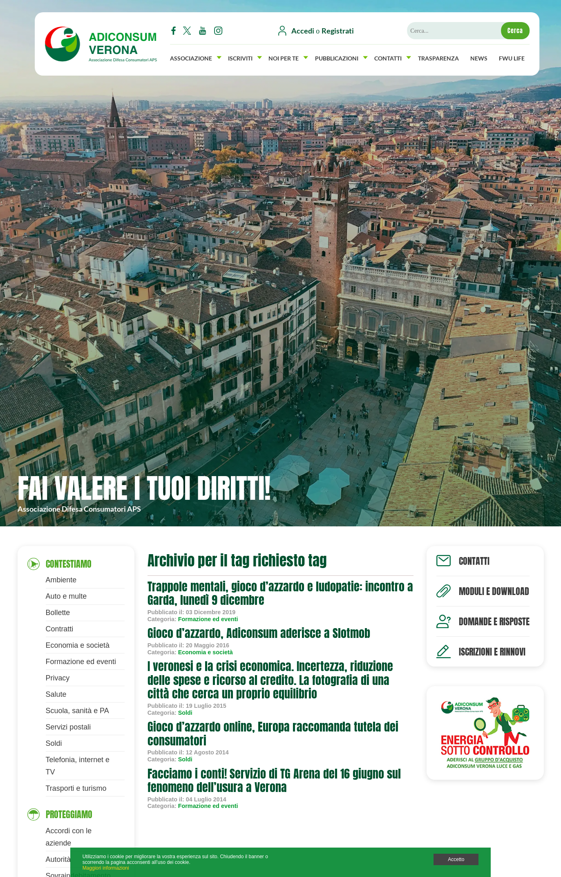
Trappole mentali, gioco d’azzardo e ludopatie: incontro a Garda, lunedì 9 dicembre (280, 593)
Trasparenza (438, 57)
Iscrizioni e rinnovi (492, 651)
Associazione (195, 57)
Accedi (302, 30)
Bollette (58, 613)
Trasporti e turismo (76, 788)
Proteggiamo (69, 814)
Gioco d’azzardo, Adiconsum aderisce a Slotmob (259, 633)
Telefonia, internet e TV (78, 766)
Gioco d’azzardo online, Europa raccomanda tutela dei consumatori (273, 733)
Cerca (515, 30)
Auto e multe (66, 596)
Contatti (392, 57)
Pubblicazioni (341, 57)
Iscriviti (245, 57)
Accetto (456, 859)
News (478, 57)
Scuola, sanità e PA (77, 711)
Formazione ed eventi (81, 662)
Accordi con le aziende (69, 837)
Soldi (54, 743)
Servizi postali (68, 727)
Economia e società (78, 645)
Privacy (58, 678)
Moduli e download (494, 591)
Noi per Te (288, 57)
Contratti (60, 629)
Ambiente (61, 580)
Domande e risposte (494, 621)
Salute (56, 694)
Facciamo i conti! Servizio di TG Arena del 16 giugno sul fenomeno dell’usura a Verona (274, 780)
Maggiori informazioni (106, 868)
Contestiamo (69, 563)
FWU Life (512, 57)
